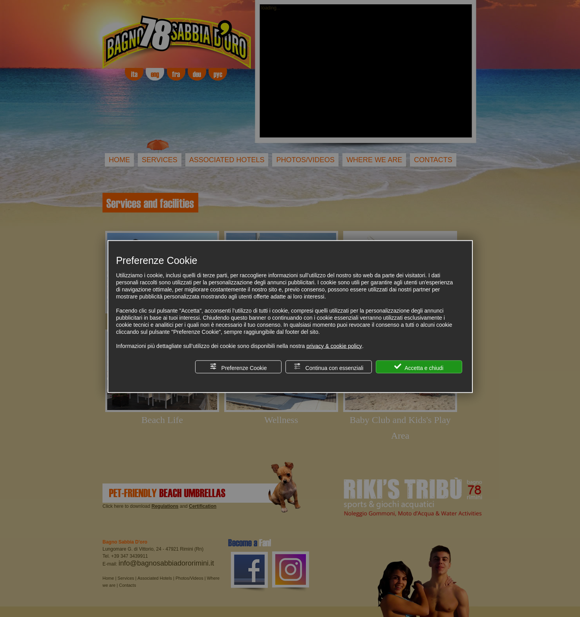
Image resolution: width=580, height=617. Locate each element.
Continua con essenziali (329, 367)
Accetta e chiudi (418, 367)
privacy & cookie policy (334, 345)
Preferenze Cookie (238, 367)
